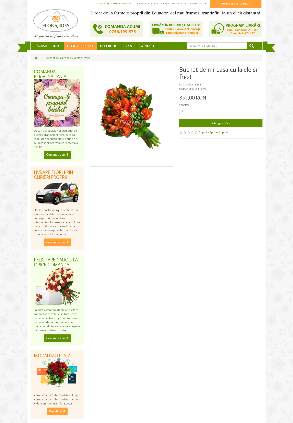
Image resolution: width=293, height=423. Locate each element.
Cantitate (184, 105)
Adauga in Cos (221, 123)
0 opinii (203, 132)
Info (57, 46)
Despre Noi (109, 46)
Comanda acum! (57, 154)
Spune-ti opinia (219, 132)
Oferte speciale (80, 46)
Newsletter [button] (179, 3)
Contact (147, 46)
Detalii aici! (57, 411)
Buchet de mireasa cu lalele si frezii (68, 58)
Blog (129, 46)
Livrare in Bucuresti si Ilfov (152, 3)
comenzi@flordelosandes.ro (115, 3)
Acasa (42, 46)
